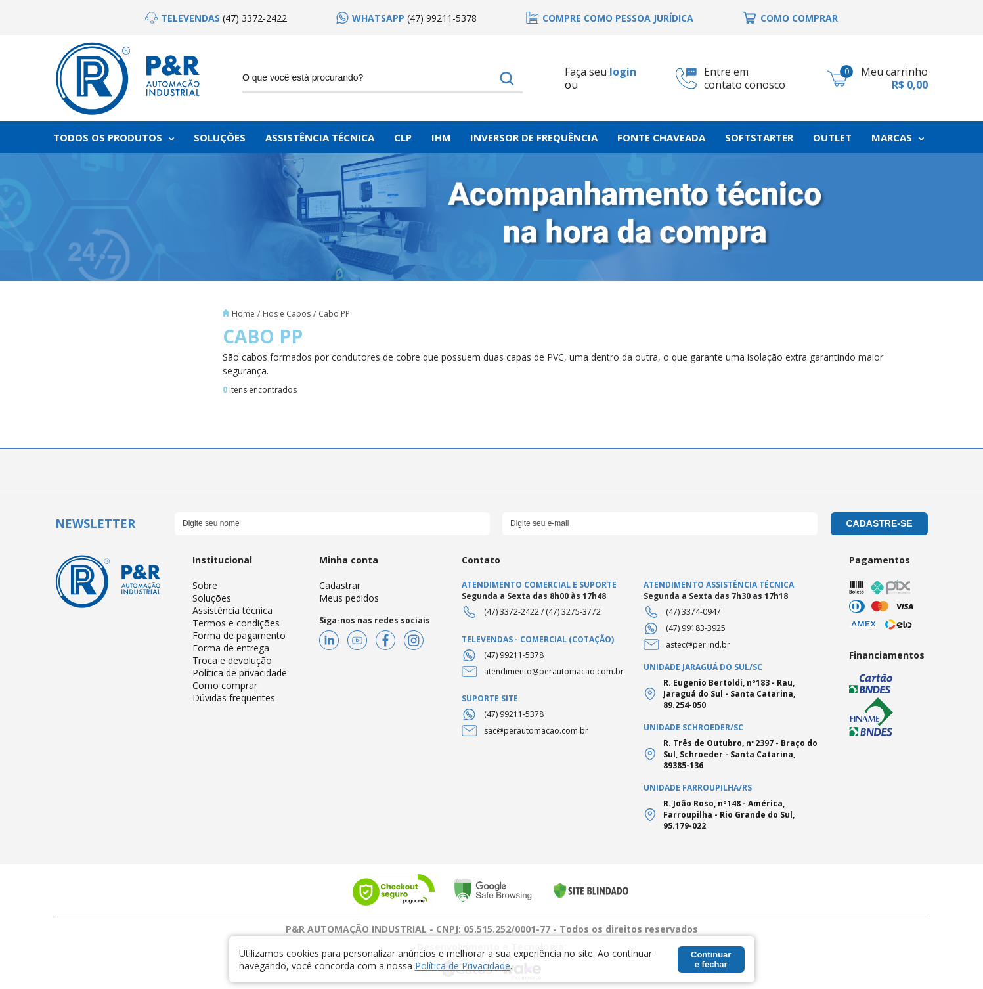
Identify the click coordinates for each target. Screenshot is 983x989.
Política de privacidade (239, 673)
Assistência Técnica (319, 137)
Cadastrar (339, 585)
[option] (216, 18)
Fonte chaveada (661, 137)
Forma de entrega (230, 648)
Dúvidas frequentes (233, 698)
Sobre (204, 585)
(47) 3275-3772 (573, 611)
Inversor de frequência (534, 137)
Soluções (220, 137)
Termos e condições (236, 623)
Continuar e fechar (711, 959)
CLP (403, 137)
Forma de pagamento (239, 635)
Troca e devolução (232, 660)
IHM (441, 137)
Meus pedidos (349, 598)
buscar (507, 78)
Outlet (832, 137)
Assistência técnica (232, 610)
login (622, 71)
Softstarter (759, 137)
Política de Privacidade (462, 965)
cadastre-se (879, 523)
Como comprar (224, 685)
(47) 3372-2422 (511, 611)
